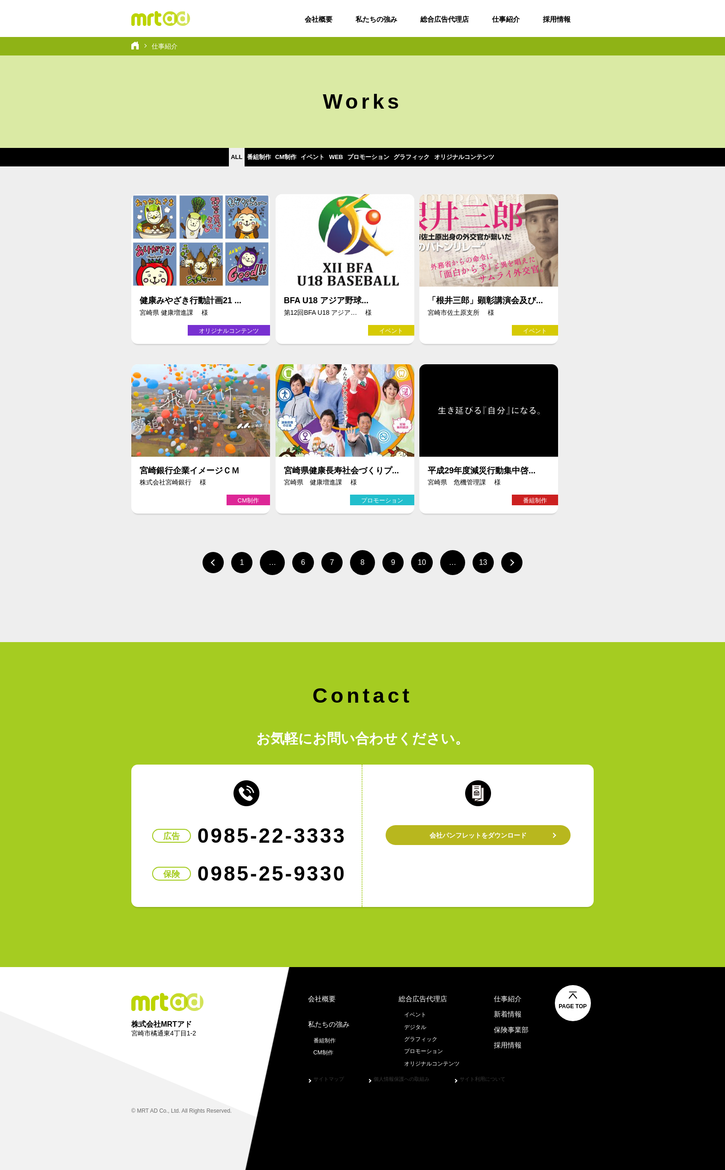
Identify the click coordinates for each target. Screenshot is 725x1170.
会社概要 (318, 19)
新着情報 (507, 1011)
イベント (294, 161)
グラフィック (456, 161)
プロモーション (390, 161)
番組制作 (201, 161)
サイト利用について (502, 1075)
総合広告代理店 (444, 19)
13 (492, 561)
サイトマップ (331, 1075)
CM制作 (248, 161)
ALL (161, 161)
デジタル (411, 1024)
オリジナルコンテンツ (534, 161)
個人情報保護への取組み (412, 1075)
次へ (524, 561)
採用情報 (557, 19)
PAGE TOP (604, 1003)
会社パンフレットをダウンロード (478, 832)
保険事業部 (510, 1027)
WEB (336, 161)
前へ (200, 561)
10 (427, 561)
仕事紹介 (506, 19)
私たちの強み (376, 19)
